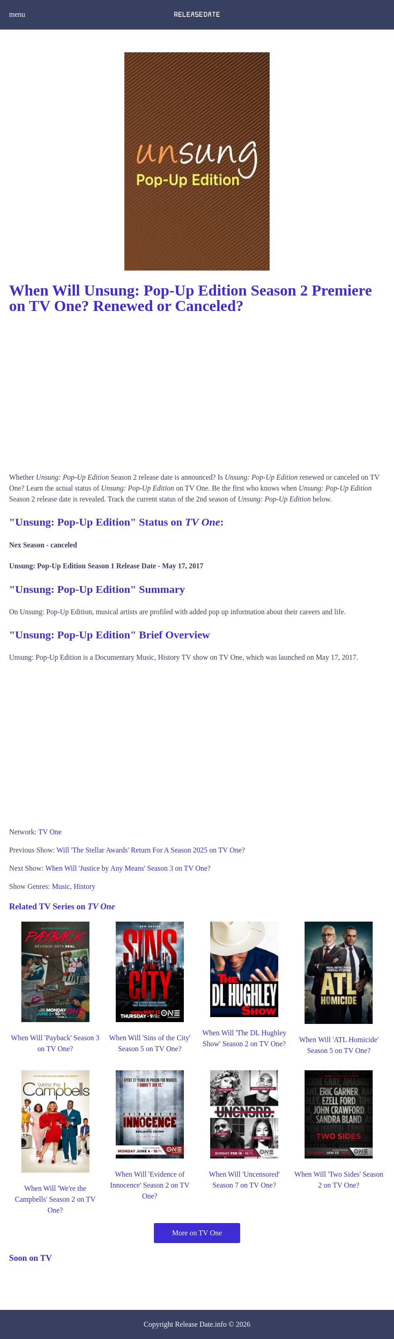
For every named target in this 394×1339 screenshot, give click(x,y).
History (84, 886)
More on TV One (197, 1233)
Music (61, 886)
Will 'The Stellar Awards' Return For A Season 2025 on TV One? (151, 850)
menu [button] (17, 14)
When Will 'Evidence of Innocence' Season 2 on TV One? (149, 1185)
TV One (50, 832)
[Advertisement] (197, 390)
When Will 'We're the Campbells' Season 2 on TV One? (55, 1199)
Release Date (194, 1324)
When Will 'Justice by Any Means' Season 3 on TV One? (128, 868)
